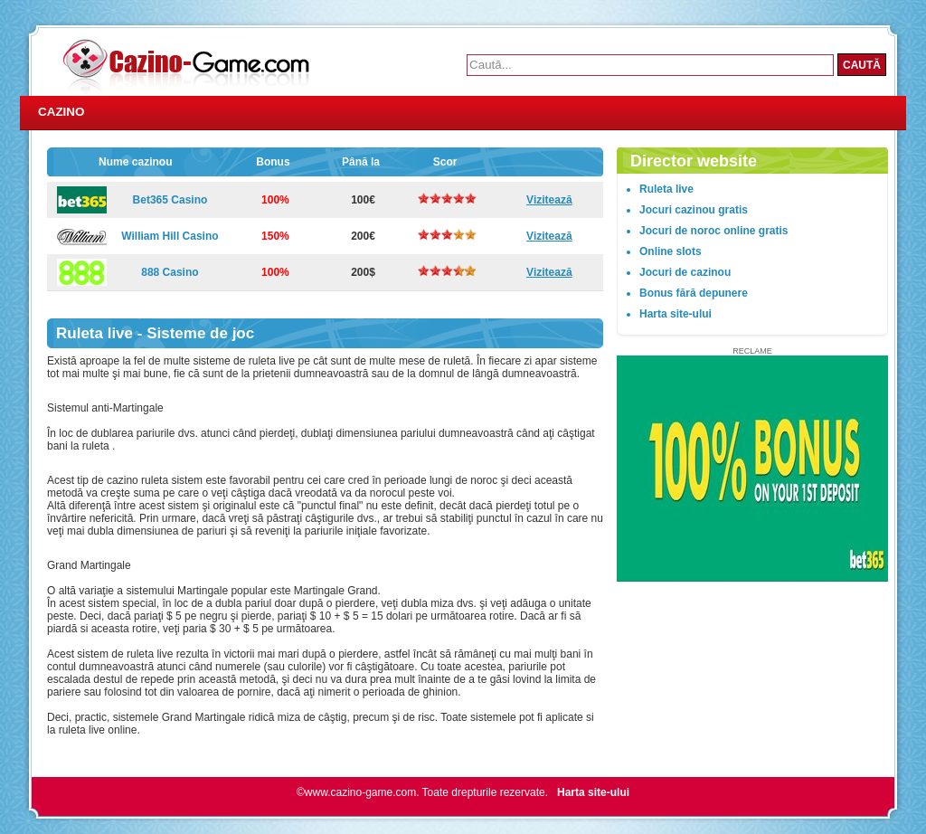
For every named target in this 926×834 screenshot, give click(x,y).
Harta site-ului (675, 314)
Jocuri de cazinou (685, 272)
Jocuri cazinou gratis (693, 210)
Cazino (61, 111)
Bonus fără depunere (693, 293)
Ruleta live (666, 189)
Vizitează (549, 200)
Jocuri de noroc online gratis (713, 230)
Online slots (670, 251)
